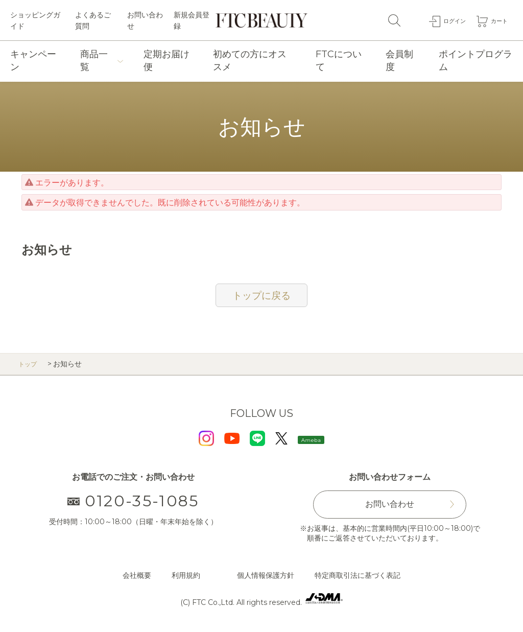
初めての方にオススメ (250, 61)
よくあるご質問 (93, 20)
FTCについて (339, 61)
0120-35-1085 (134, 500)
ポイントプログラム (475, 61)
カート (497, 20)
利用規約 (186, 575)
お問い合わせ (145, 20)
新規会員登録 (191, 20)
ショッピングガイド (35, 20)
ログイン (447, 20)
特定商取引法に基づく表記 (357, 575)
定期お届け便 (166, 61)
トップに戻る (261, 295)
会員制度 (399, 61)
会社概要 (137, 575)
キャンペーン (33, 61)
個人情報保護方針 (265, 575)
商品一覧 (94, 61)
